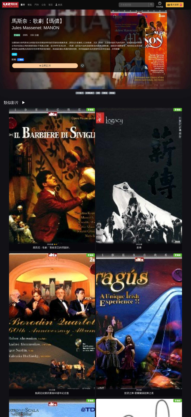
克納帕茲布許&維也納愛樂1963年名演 (37, 340)
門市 (37, 5)
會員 (58, 5)
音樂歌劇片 (90, 93)
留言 (51, 5)
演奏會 (112, 93)
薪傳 (37, 140)
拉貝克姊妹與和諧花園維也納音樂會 (37, 299)
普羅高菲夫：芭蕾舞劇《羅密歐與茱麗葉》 (107, 178)
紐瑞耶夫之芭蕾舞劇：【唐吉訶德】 (130, 218)
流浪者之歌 (14, 262)
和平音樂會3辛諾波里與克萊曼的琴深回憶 (177, 299)
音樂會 (104, 93)
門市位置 (117, 401)
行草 (83, 343)
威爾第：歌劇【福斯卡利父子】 (60, 259)
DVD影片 (80, 93)
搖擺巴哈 (60, 181)
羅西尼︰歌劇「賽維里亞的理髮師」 (13, 137)
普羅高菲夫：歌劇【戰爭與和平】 (83, 178)
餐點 (30, 5)
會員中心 (182, 401)
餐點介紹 (104, 401)
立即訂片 (33, 74)
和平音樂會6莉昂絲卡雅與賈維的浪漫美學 (107, 299)
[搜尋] (134, 5)
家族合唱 (154, 221)
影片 (23, 5)
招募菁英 (156, 401)
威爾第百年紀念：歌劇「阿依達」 (37, 259)
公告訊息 (130, 401)
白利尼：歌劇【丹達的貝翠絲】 (154, 340)
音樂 (98, 93)
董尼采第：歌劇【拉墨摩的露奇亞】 (130, 137)
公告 (44, 5)
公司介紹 (169, 401)
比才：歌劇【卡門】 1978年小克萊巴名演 (84, 380)
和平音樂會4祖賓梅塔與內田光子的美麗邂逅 (130, 299)
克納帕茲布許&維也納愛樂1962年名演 (60, 340)
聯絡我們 (143, 401)
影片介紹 (91, 401)
